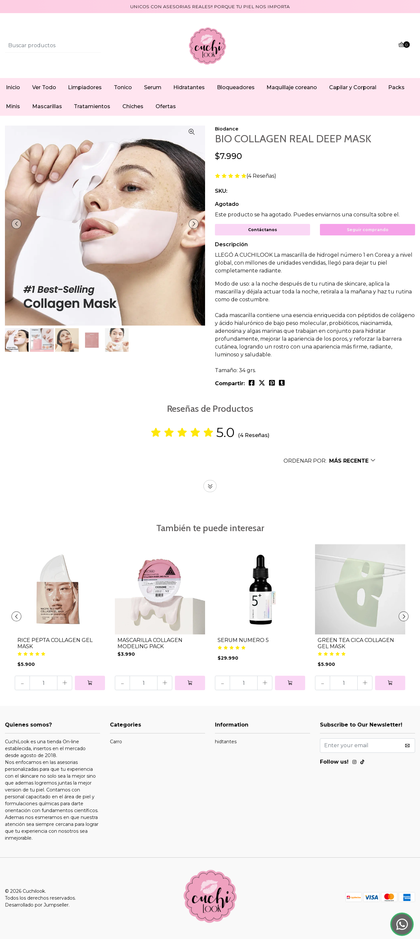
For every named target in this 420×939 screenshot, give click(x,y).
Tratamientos (92, 106)
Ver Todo (44, 87)
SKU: (221, 191)
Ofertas (166, 106)
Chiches (132, 106)
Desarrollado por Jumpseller (37, 905)
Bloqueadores (236, 87)
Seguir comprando (367, 229)
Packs (396, 87)
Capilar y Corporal (352, 87)
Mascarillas (47, 106)
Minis (13, 106)
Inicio (13, 87)
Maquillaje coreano (291, 87)
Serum (152, 87)
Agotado (227, 204)
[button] (330, 461)
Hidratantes (189, 87)
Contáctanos (262, 229)
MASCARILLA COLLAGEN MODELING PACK (149, 643)
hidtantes (226, 742)
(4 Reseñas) (261, 176)
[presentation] (16, 224)
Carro (116, 742)
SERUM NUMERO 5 (243, 640)
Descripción (231, 244)
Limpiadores (85, 87)
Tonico (123, 87)
